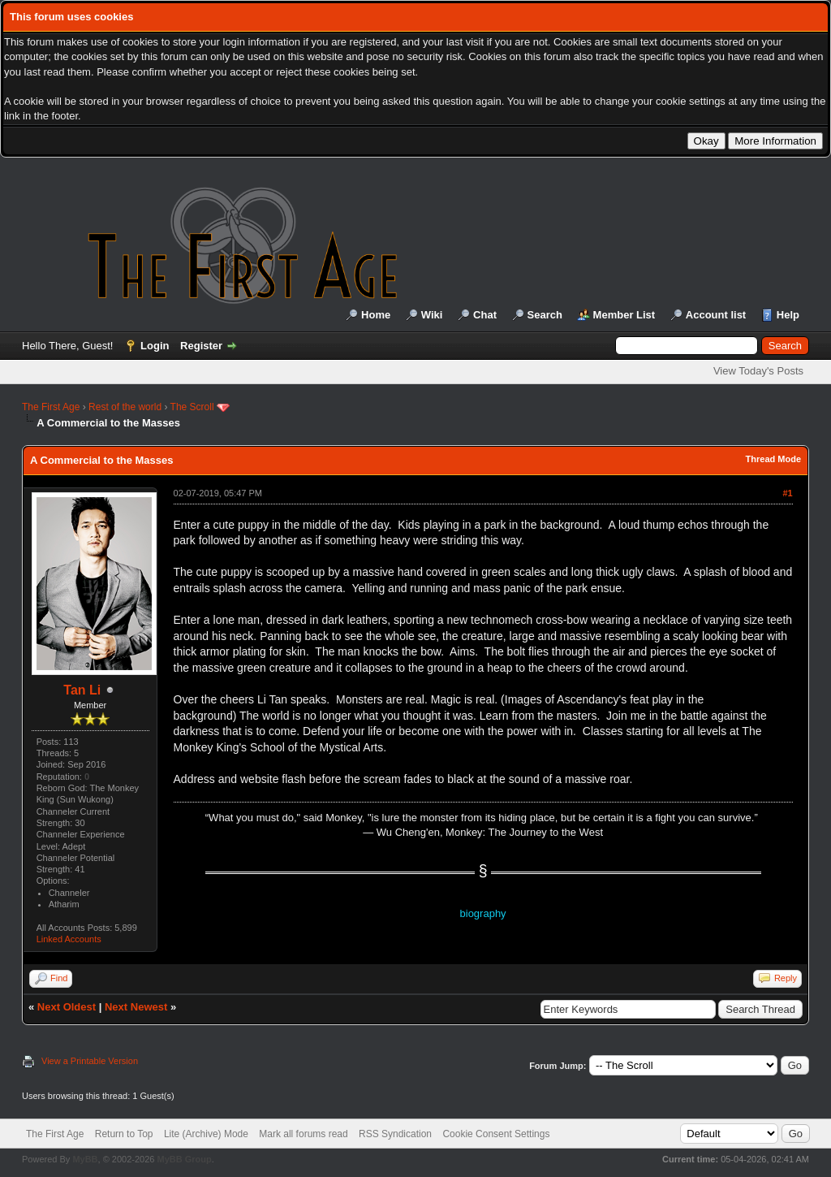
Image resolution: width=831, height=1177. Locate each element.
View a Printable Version (89, 1061)
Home (375, 315)
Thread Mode (773, 459)
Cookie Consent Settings (495, 1134)
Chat (485, 315)
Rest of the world (124, 407)
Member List (624, 315)
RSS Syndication (395, 1134)
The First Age (51, 407)
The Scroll (192, 407)
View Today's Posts (758, 371)
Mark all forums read (303, 1134)
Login (154, 346)
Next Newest (136, 1007)
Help (788, 315)
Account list (716, 315)
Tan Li (82, 690)
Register (201, 346)
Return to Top (124, 1134)
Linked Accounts (69, 939)
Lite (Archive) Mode (206, 1134)
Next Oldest (66, 1007)
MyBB (84, 1159)
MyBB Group (184, 1159)
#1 (787, 493)
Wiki (432, 315)
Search (544, 315)
